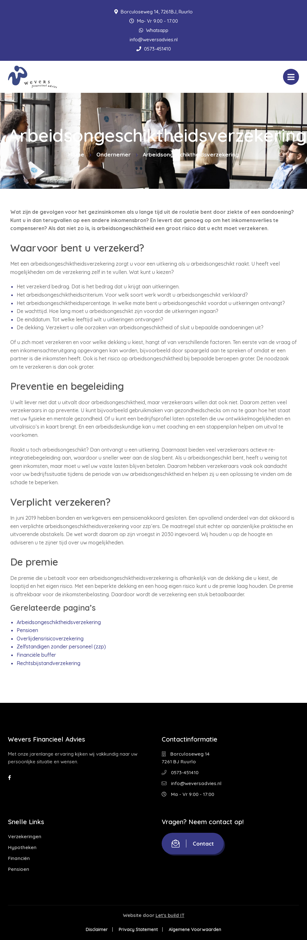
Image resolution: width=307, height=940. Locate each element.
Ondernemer (113, 154)
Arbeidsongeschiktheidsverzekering (59, 622)
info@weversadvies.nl (154, 39)
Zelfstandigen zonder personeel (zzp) (61, 646)
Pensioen (27, 630)
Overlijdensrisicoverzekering (50, 638)
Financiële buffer (36, 655)
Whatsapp (153, 30)
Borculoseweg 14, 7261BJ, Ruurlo (153, 12)
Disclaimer (97, 929)
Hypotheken (22, 847)
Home (76, 154)
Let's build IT (170, 915)
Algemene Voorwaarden (195, 929)
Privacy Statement (138, 929)
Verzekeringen (24, 836)
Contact (193, 844)
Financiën (19, 858)
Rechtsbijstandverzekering (48, 663)
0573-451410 (153, 49)
